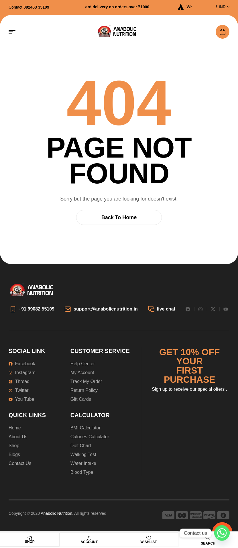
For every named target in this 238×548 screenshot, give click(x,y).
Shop (30, 542)
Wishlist (148, 542)
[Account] (89, 538)
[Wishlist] (148, 538)
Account (89, 542)
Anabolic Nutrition (56, 513)
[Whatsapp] (222, 533)
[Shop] (29, 538)
